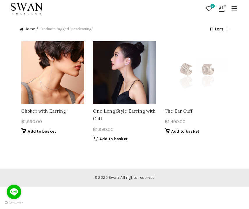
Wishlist (211, 6)
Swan (114, 178)
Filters (217, 29)
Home (30, 29)
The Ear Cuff (179, 112)
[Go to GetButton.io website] (14, 203)
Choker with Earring (42, 112)
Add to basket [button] (40, 132)
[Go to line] (14, 192)
